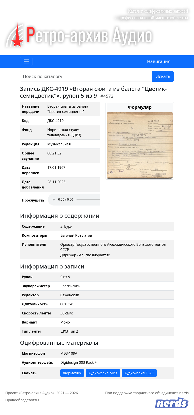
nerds (184, 392)
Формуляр (72, 373)
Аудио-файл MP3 (102, 373)
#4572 (106, 96)
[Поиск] (86, 76)
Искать (163, 76)
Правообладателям (22, 400)
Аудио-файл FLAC (139, 373)
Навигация (159, 61)
